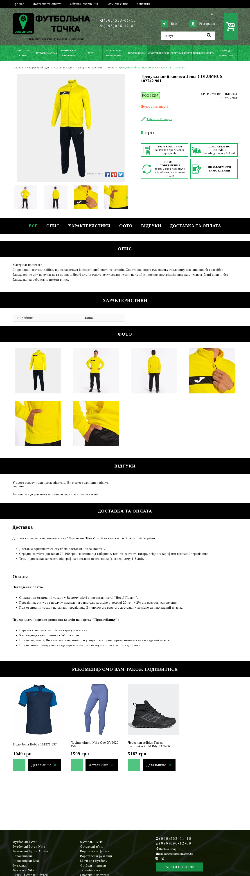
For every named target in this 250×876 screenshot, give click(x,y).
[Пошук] (188, 36)
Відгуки (152, 226)
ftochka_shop (167, 849)
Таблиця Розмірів (159, 119)
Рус (213, 14)
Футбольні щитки (93, 865)
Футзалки (20, 865)
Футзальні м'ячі (92, 846)
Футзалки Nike (23, 870)
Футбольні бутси (25, 842)
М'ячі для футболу (94, 860)
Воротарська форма (94, 851)
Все (32, 226)
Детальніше (41, 765)
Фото (126, 226)
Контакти (143, 4)
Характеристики (89, 226)
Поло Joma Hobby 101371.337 (35, 744)
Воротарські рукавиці (96, 856)
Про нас (18, 4)
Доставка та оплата (47, 4)
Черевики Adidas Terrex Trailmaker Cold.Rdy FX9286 (149, 744)
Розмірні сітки (117, 4)
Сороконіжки (22, 856)
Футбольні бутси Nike (29, 846)
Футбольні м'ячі (92, 842)
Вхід (169, 23)
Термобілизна (90, 870)
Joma (88, 318)
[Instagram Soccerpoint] (163, 858)
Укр (205, 14)
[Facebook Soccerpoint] (157, 858)
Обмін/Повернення (84, 4)
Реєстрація (202, 23)
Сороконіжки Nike (26, 860)
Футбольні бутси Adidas (30, 851)
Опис (52, 226)
